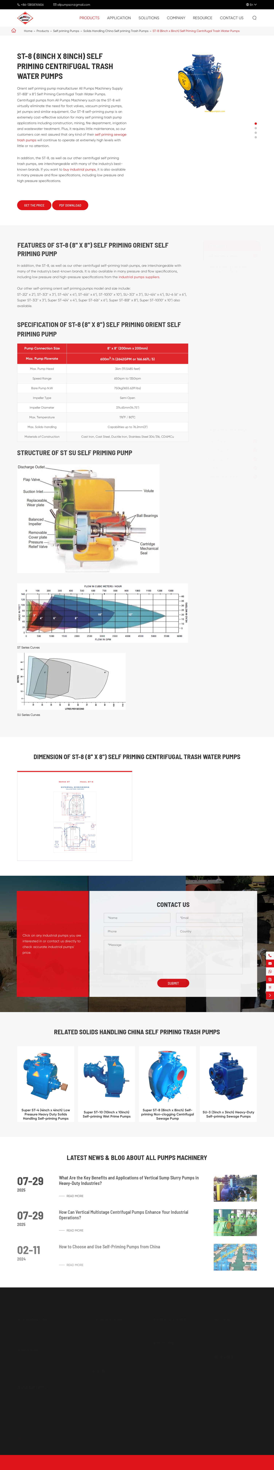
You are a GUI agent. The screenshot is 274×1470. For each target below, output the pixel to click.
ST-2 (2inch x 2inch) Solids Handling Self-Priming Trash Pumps (231, 280)
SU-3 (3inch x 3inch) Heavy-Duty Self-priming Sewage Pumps (231, 342)
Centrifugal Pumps (222, 450)
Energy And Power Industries (233, 1335)
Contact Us (232, 18)
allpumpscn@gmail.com (73, 4)
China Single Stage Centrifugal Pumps (118, 1349)
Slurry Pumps (218, 441)
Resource (202, 18)
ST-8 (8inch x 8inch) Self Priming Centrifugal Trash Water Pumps (196, 31)
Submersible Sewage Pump (172, 1328)
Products (90, 18)
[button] (256, 123)
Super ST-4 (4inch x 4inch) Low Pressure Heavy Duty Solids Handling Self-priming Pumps (233, 386)
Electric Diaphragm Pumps (35, 1403)
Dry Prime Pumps (103, 1335)
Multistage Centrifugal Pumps (112, 1356)
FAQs (217, 1373)
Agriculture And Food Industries (235, 1328)
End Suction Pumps (105, 1328)
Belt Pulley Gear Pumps (107, 1387)
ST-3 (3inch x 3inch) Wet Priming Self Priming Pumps (234, 291)
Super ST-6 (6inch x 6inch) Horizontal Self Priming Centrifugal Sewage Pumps (231, 398)
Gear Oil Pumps (102, 1380)
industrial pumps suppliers (139, 280)
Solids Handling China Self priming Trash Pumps (115, 31)
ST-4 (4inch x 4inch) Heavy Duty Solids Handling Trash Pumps (234, 300)
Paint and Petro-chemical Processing (179, 1380)
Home (28, 31)
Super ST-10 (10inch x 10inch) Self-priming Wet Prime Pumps (233, 422)
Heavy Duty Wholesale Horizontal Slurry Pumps (49, 1358)
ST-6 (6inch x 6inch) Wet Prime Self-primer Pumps (233, 309)
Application (119, 18)
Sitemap (226, 1466)
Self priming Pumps (66, 31)
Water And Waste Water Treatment (178, 1351)
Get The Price (34, 205)
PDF (216, 1387)
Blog (217, 1380)
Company (176, 18)
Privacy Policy (247, 1466)
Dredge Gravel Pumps (32, 1373)
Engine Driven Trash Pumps (228, 430)
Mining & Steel (163, 1365)
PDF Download (70, 205)
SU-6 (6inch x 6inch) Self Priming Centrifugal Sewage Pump (234, 362)
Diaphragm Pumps (222, 459)
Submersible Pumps (223, 477)
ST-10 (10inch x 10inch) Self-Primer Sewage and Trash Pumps (231, 329)
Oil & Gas (160, 1358)
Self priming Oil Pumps (107, 1394)
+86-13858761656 (32, 4)
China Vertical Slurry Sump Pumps (40, 1365)
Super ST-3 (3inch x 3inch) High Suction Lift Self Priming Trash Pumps (233, 373)
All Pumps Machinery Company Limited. (62, 1466)
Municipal (220, 1342)
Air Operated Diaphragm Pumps (39, 1396)
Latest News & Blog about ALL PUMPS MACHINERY (137, 1157)
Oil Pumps (215, 468)
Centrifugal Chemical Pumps (111, 1342)
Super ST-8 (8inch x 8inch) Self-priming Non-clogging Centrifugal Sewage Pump (234, 411)
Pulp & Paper (162, 1373)
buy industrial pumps (79, 169)
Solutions (149, 18)
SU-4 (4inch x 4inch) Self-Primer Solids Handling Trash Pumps (234, 353)
